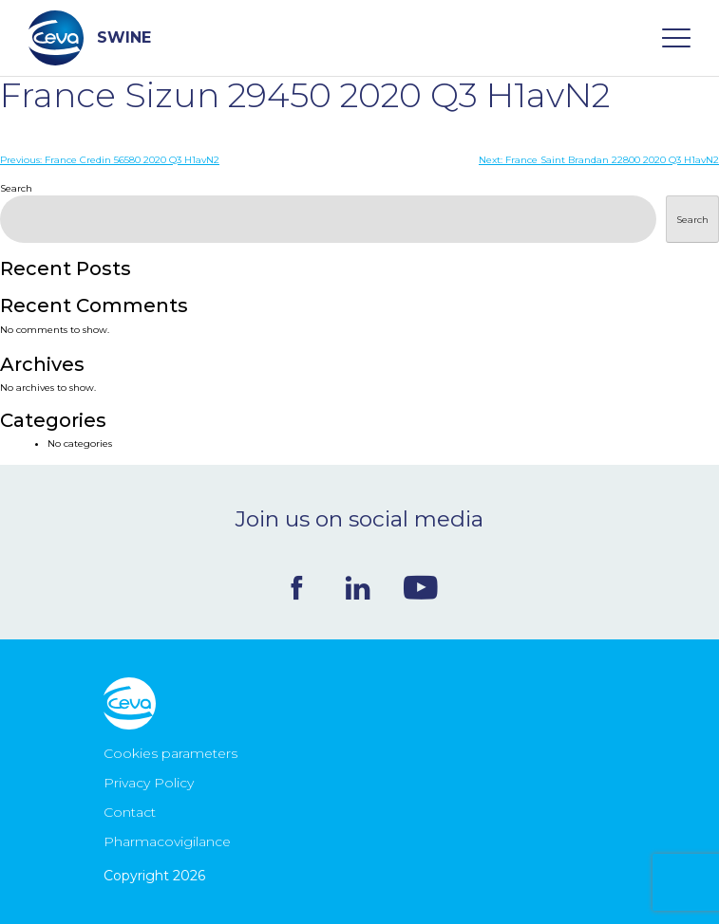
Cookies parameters (170, 753)
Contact (130, 812)
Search (16, 188)
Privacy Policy (149, 782)
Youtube (421, 587)
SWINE (89, 37)
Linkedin (357, 587)
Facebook (296, 587)
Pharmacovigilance (167, 841)
